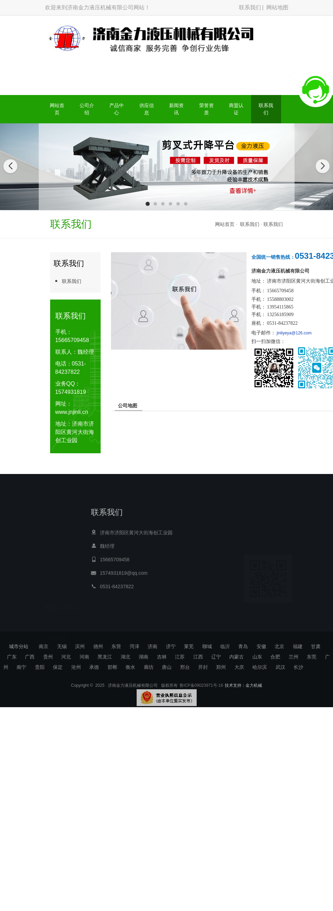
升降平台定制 (119, 630)
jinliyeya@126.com (294, 333)
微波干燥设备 (212, 630)
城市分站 (18, 646)
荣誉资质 (206, 109)
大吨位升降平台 (272, 630)
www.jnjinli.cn (71, 412)
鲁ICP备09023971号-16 (201, 694)
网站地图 (277, 7)
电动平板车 (148, 630)
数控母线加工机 (179, 630)
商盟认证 (236, 109)
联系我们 (250, 7)
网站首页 (57, 109)
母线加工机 (90, 630)
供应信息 (146, 109)
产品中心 (116, 109)
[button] (148, 204)
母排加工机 (241, 630)
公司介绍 (87, 109)
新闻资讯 (176, 109)
